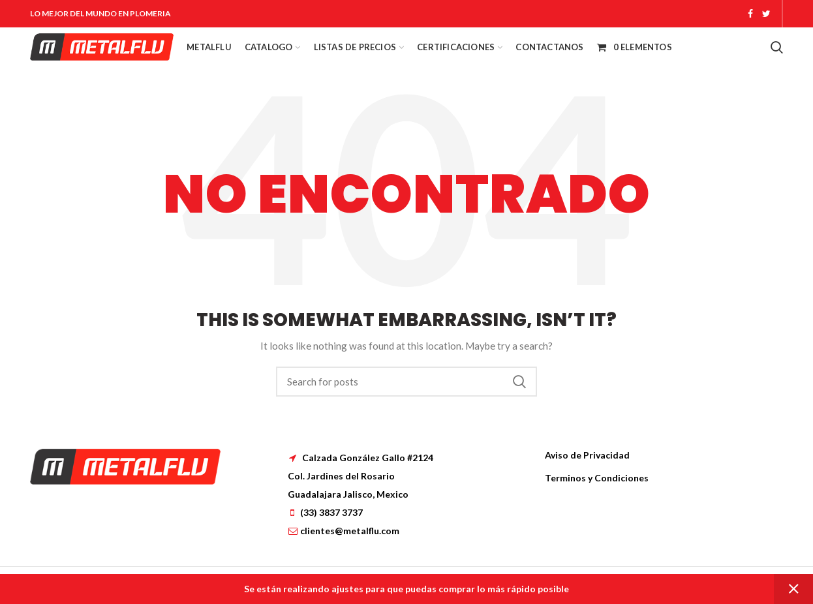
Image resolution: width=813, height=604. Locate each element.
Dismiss (793, 589)
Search (519, 382)
